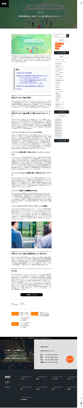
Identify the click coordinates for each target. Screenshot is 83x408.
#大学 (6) (57, 86)
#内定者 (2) (57, 99)
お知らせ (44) (58, 46)
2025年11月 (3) (58, 126)
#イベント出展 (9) (59, 73)
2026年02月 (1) (58, 121)
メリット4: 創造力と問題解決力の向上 (28, 82)
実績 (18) (57, 48)
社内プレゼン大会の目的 (24, 73)
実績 (21, 389)
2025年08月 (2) (58, 131)
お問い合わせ (70, 359)
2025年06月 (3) (58, 134)
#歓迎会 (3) (57, 93)
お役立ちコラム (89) (59, 44)
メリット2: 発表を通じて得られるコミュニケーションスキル (33, 79)
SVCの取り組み (55, 379)
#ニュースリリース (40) (60, 62)
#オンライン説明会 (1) (59, 108)
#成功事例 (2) (58, 97)
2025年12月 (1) (58, 124)
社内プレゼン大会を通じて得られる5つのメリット (32, 76)
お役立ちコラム (70, 379)
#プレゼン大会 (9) (59, 76)
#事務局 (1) (57, 106)
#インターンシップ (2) (60, 102)
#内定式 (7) (57, 82)
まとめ (19, 89)
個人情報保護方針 (24, 399)
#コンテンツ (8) (58, 78)
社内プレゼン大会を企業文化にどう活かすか (30, 86)
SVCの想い (23, 379)
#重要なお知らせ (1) (59, 104)
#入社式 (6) (57, 84)
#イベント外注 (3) (59, 91)
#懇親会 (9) (57, 75)
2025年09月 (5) (58, 129)
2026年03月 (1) (58, 119)
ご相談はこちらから (31, 295)
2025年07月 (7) (58, 132)
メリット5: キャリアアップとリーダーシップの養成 (31, 83)
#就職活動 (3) (58, 95)
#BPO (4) (57, 88)
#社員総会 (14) (58, 65)
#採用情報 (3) (58, 89)
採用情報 (69, 389)
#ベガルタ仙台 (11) (59, 69)
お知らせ (53, 389)
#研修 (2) (57, 100)
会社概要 (38, 389)
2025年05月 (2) (58, 135)
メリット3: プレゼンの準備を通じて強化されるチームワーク (33, 80)
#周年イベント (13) (59, 67)
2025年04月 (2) (58, 137)
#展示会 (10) (58, 71)
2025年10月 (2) (58, 127)
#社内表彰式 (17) (58, 63)
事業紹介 (38, 379)
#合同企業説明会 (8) (59, 80)
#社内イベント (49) (59, 60)
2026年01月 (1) (58, 122)
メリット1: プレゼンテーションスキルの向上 (29, 77)
